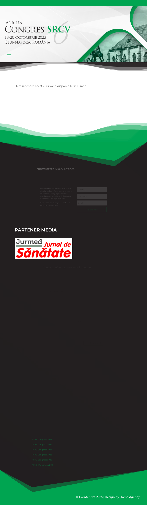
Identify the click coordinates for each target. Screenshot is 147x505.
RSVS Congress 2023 (48, 450)
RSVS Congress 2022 (48, 454)
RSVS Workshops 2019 (49, 462)
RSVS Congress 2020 (48, 458)
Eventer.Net (87, 497)
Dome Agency (130, 497)
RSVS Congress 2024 (48, 446)
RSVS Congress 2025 (48, 442)
